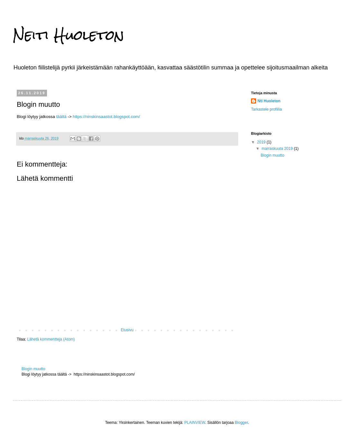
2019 (262, 142)
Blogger (241, 422)
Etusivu (127, 330)
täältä (61, 116)
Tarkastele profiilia (266, 109)
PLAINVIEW (194, 422)
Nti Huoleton (268, 101)
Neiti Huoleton (68, 35)
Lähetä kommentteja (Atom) (51, 339)
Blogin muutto (33, 369)
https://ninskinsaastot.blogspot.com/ (106, 116)
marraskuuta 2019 (278, 148)
